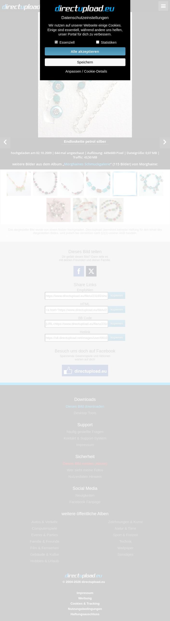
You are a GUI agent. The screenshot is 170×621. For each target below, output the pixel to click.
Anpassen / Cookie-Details (86, 71)
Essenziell (67, 42)
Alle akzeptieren (85, 51)
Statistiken (109, 42)
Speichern (85, 62)
